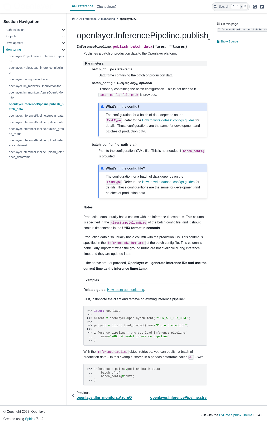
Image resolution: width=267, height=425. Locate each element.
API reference (82, 6)
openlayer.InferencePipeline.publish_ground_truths (36, 131)
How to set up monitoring (125, 290)
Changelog (105, 6)
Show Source (227, 41)
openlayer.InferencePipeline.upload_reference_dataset (36, 143)
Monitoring (13, 49)
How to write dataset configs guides (168, 120)
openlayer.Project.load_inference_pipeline (36, 70)
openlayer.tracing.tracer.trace (28, 79)
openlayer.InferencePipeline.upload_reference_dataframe (36, 154)
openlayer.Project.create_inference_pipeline (36, 59)
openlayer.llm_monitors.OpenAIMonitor (35, 86)
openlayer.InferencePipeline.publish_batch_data (36, 106)
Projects (10, 36)
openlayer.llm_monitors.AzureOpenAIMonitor (36, 95)
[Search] (231, 6)
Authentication (14, 29)
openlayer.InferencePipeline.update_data (36, 122)
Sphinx (30, 419)
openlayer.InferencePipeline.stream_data (36, 115)
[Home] (73, 19)
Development (14, 43)
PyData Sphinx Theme (236, 415)
